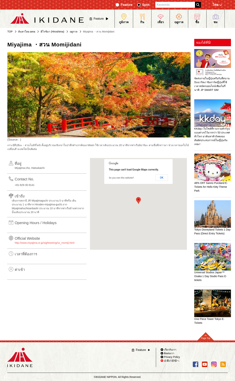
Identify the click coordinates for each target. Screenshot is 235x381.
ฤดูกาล (73, 31)
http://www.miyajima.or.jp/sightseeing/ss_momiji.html (44, 242)
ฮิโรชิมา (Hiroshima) (52, 31)
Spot (145, 5)
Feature (127, 5)
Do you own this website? (121, 178)
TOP (10, 31)
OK (161, 177)
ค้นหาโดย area (26, 31)
